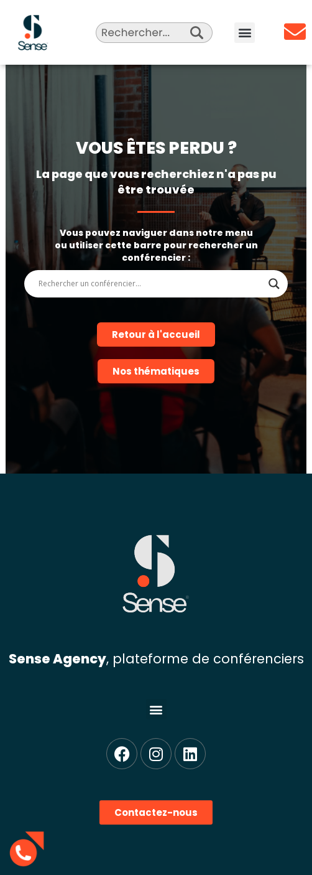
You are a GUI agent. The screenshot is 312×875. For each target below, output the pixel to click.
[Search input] (151, 283)
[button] (244, 32)
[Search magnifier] (274, 283)
